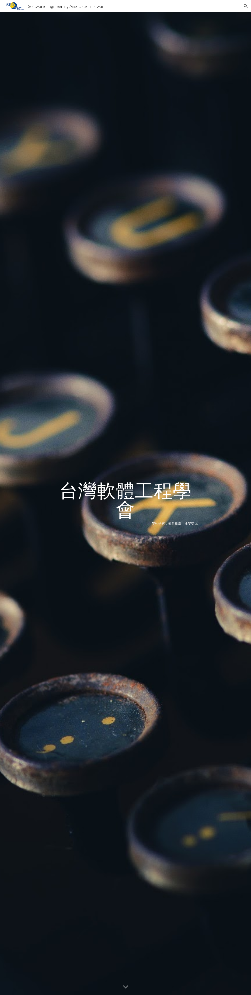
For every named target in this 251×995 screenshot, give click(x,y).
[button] (246, 6)
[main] (125, 503)
